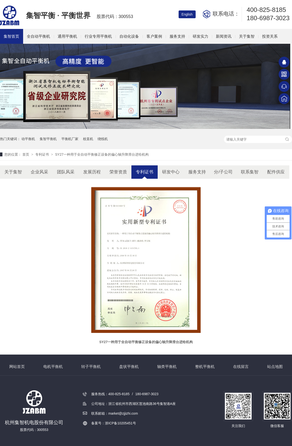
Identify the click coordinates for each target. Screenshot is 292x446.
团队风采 (65, 171)
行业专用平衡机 (98, 36)
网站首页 (17, 367)
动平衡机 (28, 139)
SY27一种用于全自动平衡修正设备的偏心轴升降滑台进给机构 (101, 154)
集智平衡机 (48, 139)
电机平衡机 (53, 367)
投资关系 (270, 36)
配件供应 (276, 171)
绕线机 (103, 139)
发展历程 (92, 171)
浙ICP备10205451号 (120, 423)
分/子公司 (223, 171)
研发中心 (171, 171)
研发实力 (200, 36)
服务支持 (177, 36)
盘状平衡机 (129, 367)
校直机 (88, 139)
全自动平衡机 (38, 36)
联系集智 (249, 171)
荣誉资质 (118, 171)
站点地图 (275, 367)
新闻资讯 (223, 36)
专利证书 (42, 154)
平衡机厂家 (69, 139)
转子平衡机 (91, 367)
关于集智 (247, 36)
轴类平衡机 (167, 367)
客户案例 (154, 36)
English (187, 14)
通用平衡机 (67, 36)
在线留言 (241, 367)
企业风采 (39, 171)
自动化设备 (129, 36)
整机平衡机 (205, 367)
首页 (26, 154)
